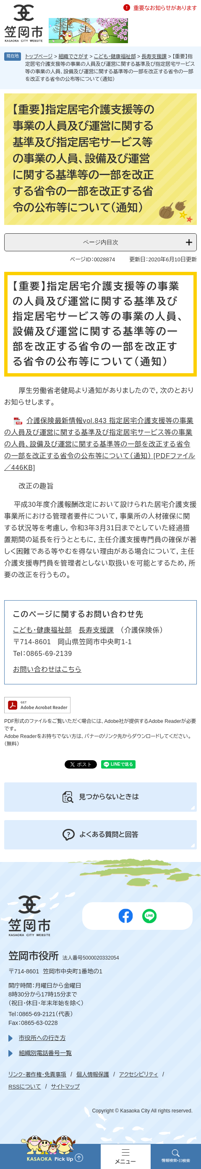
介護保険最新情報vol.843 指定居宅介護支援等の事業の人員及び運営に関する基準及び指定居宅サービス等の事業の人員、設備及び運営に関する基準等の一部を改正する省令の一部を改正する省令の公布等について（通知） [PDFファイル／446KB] (99, 444)
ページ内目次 (100, 242)
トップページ (39, 56)
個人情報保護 (92, 1074)
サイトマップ (65, 1087)
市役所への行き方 (42, 1038)
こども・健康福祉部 (115, 56)
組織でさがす (73, 56)
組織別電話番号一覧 (45, 1053)
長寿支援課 (154, 56)
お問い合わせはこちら (47, 669)
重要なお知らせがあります (165, 8)
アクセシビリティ (138, 1074)
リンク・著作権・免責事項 (37, 1074)
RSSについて (24, 1087)
